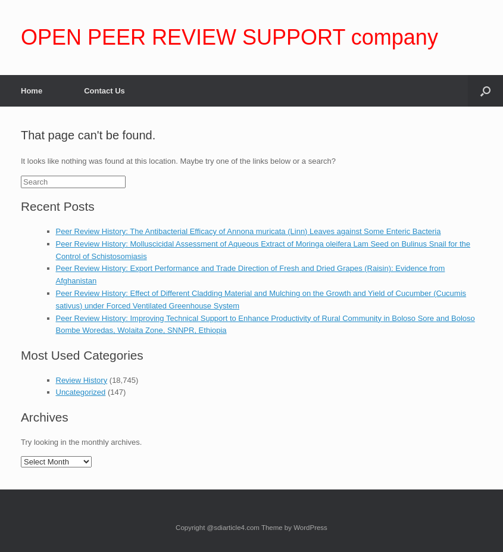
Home (31, 90)
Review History (82, 380)
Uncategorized (81, 392)
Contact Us (104, 90)
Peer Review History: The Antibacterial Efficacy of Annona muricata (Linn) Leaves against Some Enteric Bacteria (248, 231)
